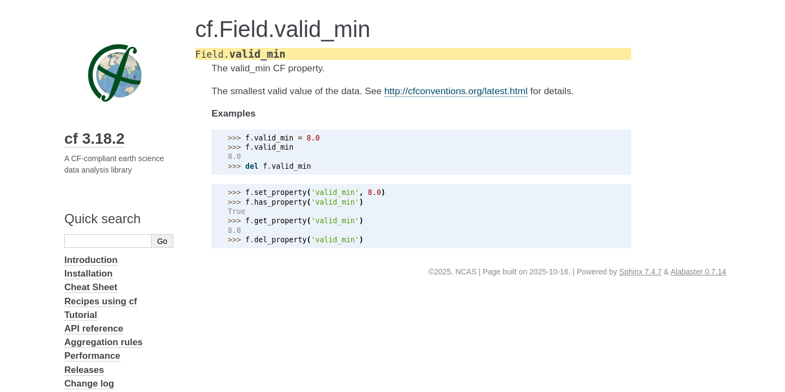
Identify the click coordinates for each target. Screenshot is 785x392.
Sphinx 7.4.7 (640, 271)
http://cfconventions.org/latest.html (456, 90)
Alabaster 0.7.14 (698, 271)
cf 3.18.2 (94, 138)
